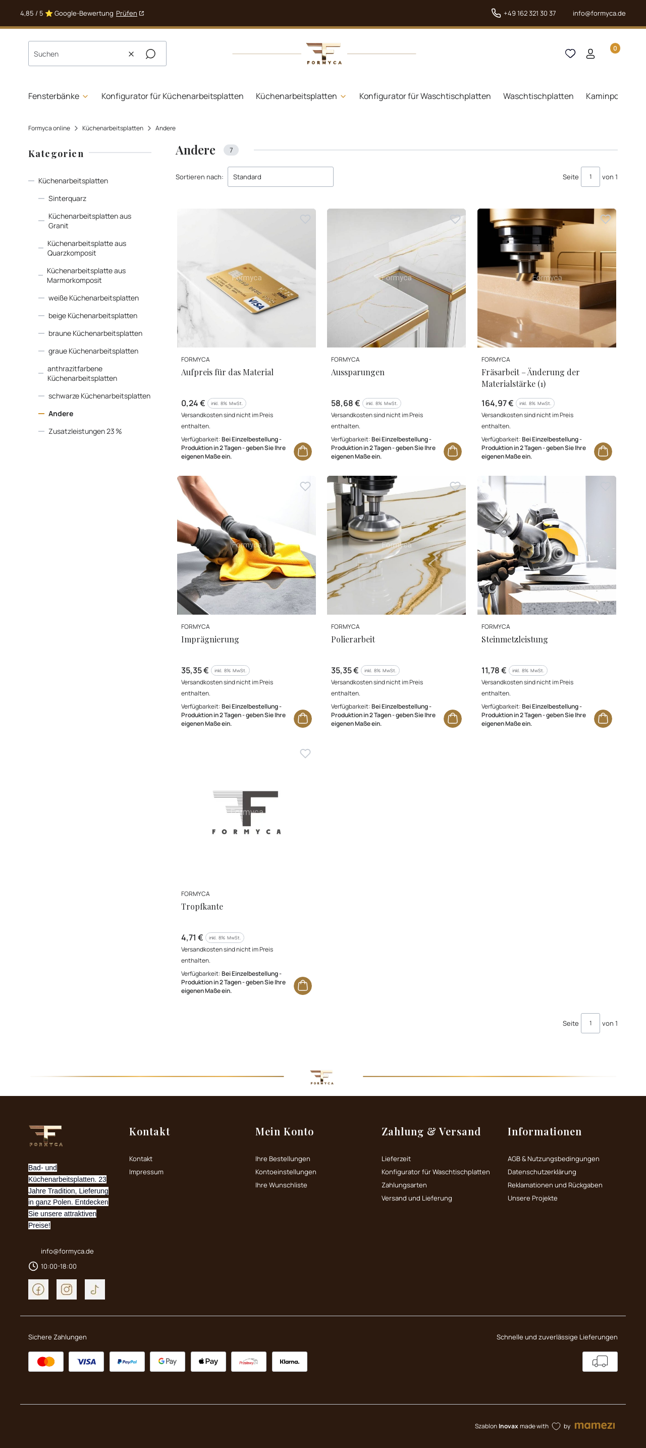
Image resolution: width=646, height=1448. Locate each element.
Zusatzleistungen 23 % (85, 431)
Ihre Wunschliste (281, 1184)
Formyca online (49, 128)
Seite (571, 176)
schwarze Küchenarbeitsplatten (99, 396)
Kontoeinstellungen (285, 1171)
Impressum (146, 1171)
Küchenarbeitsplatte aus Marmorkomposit (86, 275)
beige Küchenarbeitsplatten (92, 315)
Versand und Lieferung (417, 1198)
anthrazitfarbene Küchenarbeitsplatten (82, 373)
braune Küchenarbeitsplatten (95, 333)
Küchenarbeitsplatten (112, 128)
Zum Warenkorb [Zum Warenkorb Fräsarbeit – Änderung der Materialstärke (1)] (603, 451)
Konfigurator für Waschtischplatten (436, 1171)
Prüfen (126, 13)
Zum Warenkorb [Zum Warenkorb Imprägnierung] (303, 719)
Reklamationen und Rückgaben (555, 1184)
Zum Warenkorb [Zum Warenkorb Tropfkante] (303, 986)
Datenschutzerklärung (542, 1171)
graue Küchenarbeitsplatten (93, 351)
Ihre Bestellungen (282, 1158)
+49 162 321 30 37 (530, 13)
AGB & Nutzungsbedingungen (554, 1158)
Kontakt (140, 1158)
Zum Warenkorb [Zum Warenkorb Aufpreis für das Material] (303, 451)
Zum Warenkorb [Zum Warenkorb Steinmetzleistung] (603, 719)
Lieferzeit (396, 1158)
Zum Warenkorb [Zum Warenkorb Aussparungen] (453, 451)
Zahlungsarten (404, 1184)
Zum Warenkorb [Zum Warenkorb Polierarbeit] (453, 719)
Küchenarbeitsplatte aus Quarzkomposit (86, 248)
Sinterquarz (67, 198)
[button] (150, 54)
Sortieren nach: (200, 176)
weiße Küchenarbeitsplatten (93, 298)
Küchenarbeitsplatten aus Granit (89, 220)
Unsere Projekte (533, 1198)
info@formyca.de (599, 13)
